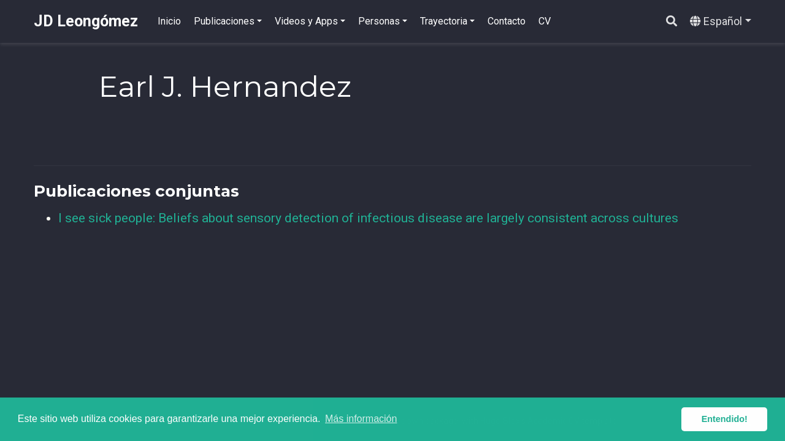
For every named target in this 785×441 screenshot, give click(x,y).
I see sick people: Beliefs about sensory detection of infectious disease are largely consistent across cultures (368, 218)
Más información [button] (361, 418)
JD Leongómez (86, 21)
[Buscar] (671, 22)
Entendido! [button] (725, 419)
